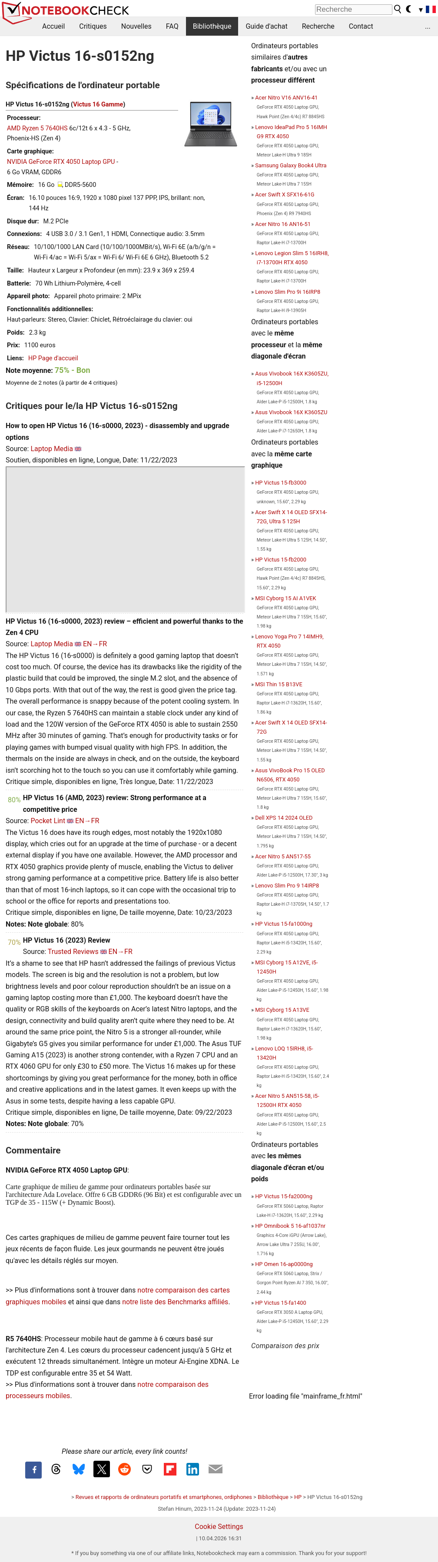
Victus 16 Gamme (98, 104)
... (428, 26)
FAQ (172, 26)
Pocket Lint (47, 821)
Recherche (318, 26)
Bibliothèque (212, 26)
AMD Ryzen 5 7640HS (37, 128)
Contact (361, 26)
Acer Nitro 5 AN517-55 (283, 856)
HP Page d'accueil (53, 358)
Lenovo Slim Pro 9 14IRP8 (287, 885)
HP (298, 1497)
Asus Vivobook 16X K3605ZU (291, 412)
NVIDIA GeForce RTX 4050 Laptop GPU (61, 162)
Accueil (53, 26)
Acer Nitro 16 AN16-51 (283, 224)
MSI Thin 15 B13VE (278, 684)
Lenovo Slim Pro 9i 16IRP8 (287, 292)
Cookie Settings (219, 1526)
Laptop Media (51, 449)
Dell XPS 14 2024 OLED (283, 817)
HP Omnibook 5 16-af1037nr (290, 1226)
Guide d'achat (266, 26)
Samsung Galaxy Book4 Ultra (290, 165)
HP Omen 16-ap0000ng (284, 1264)
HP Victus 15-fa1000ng (283, 924)
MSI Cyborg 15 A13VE (282, 1010)
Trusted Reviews (73, 951)
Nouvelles (136, 26)
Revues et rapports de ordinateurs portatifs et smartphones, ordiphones (164, 1497)
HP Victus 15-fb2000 (280, 559)
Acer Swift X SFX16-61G (284, 194)
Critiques (93, 26)
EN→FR (95, 644)
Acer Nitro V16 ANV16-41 (286, 97)
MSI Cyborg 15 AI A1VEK (285, 598)
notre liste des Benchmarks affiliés (175, 1302)
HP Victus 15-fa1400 (280, 1302)
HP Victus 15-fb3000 (280, 482)
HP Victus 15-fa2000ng (283, 1196)
